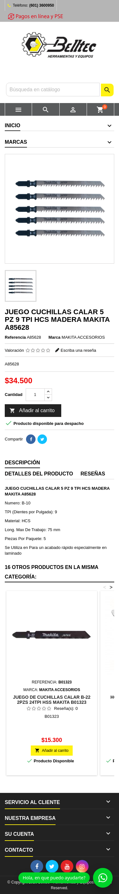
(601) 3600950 (41, 5)
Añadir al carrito (32, 411)
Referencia (15, 337)
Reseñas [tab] (93, 473)
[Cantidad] (35, 394)
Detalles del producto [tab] (39, 473)
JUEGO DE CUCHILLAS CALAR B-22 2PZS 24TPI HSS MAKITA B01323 (51, 700)
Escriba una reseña (78, 350)
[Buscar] (53, 89)
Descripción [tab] (22, 462)
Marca (55, 337)
